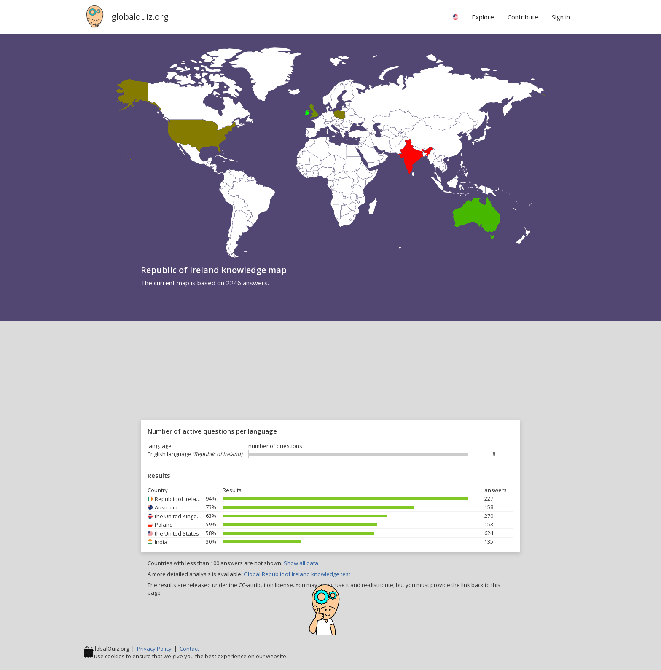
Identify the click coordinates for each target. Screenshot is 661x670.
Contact (189, 648)
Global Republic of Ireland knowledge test (297, 574)
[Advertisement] (330, 384)
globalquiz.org (140, 16)
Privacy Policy (154, 648)
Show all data (301, 563)
